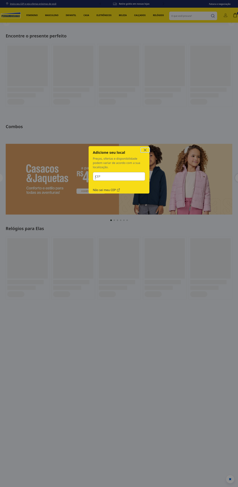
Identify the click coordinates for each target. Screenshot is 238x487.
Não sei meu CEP (106, 214)
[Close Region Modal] (145, 174)
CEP (97, 200)
